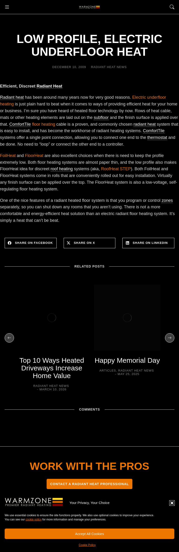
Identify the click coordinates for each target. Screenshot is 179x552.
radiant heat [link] (145, 124)
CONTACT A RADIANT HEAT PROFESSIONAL (89, 484)
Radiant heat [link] (12, 97)
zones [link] (167, 200)
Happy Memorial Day (127, 360)
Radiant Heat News (109, 67)
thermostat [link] (157, 137)
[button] (172, 503)
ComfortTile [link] (20, 124)
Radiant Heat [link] (49, 86)
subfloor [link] (101, 117)
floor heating (32, 124)
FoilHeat (8, 155)
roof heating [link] (62, 169)
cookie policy (34, 519)
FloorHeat (34, 155)
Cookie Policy (87, 545)
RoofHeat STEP (116, 169)
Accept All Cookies (89, 534)
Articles (107, 370)
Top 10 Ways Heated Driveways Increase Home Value (51, 367)
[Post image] (52, 318)
